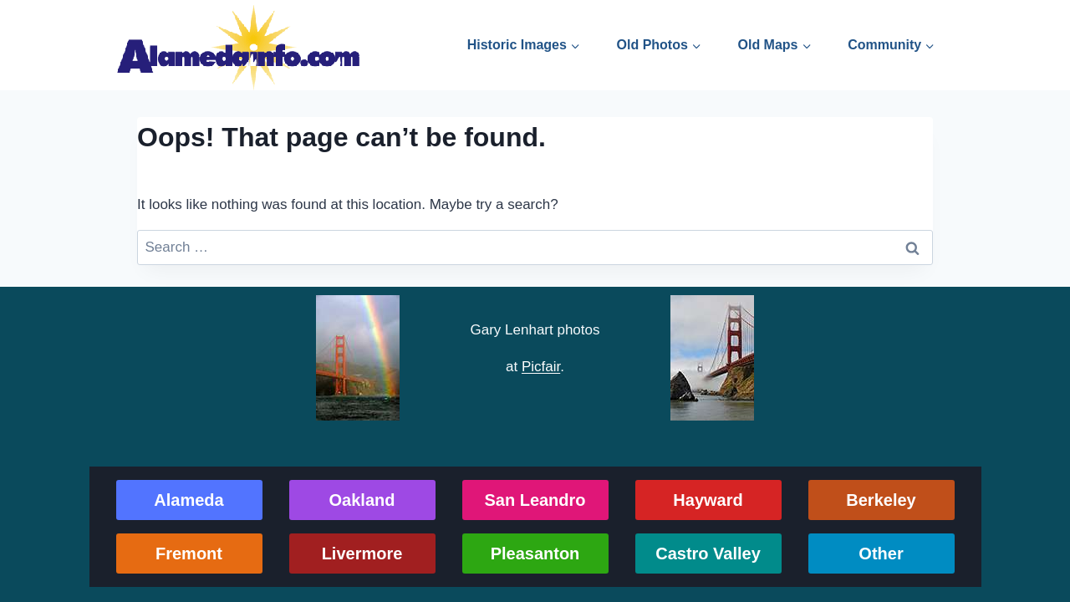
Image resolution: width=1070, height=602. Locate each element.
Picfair (541, 367)
